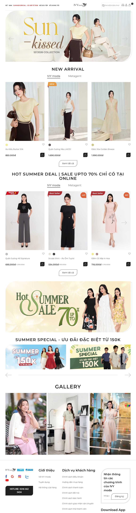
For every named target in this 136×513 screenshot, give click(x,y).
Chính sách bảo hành (72, 498)
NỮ (6, 5)
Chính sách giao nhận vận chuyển (78, 503)
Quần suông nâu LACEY (59, 149)
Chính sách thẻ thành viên (74, 509)
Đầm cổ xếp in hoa (101, 258)
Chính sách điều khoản (72, 477)
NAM (10, 5)
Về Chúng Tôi (54, 5)
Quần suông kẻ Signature (17, 258)
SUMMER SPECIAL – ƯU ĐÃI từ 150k (25, 5)
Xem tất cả (68, 163)
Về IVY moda (45, 477)
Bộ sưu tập (43, 5)
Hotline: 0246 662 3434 (19, 490)
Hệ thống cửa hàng (48, 487)
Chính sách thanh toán (72, 487)
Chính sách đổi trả (70, 493)
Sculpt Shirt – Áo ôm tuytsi (61, 258)
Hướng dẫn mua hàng (72, 482)
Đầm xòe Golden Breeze (103, 149)
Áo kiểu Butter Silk (14, 149)
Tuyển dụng (44, 482)
